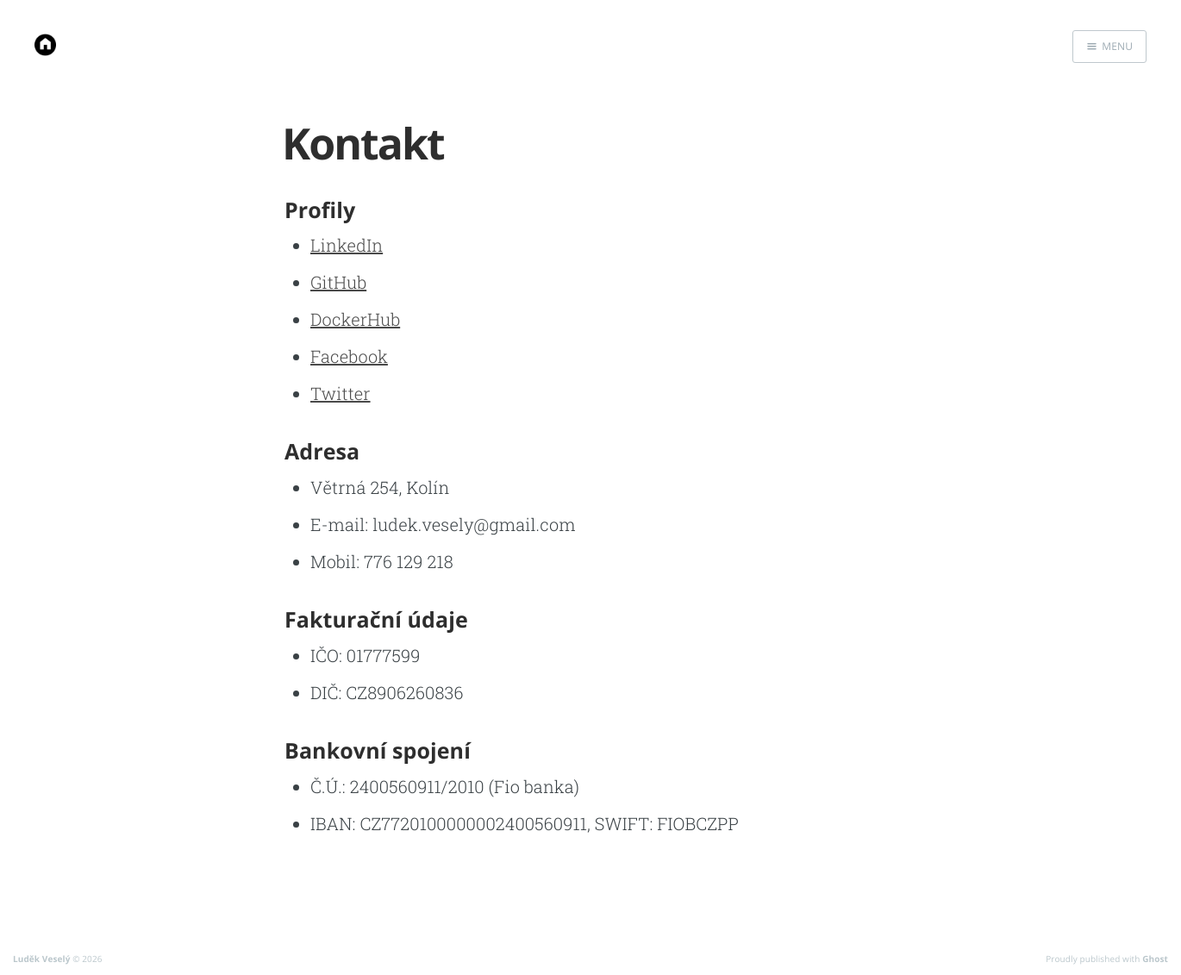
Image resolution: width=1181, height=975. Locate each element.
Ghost (1155, 959)
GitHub (338, 283)
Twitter (340, 394)
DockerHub (355, 320)
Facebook (349, 357)
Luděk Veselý (41, 959)
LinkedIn (346, 245)
